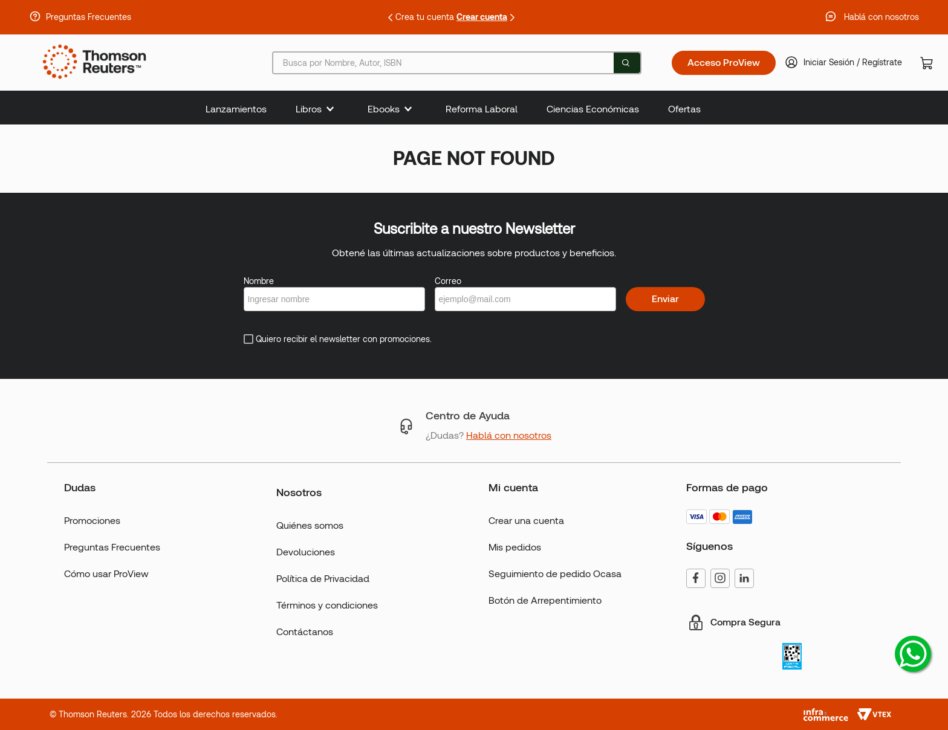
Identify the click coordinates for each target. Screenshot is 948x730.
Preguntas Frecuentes (88, 17)
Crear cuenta (481, 17)
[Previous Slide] (390, 17)
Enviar (665, 299)
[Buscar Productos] (626, 63)
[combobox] (456, 62)
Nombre (259, 281)
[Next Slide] (512, 17)
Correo (448, 281)
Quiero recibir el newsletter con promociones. (344, 339)
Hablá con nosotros (881, 17)
